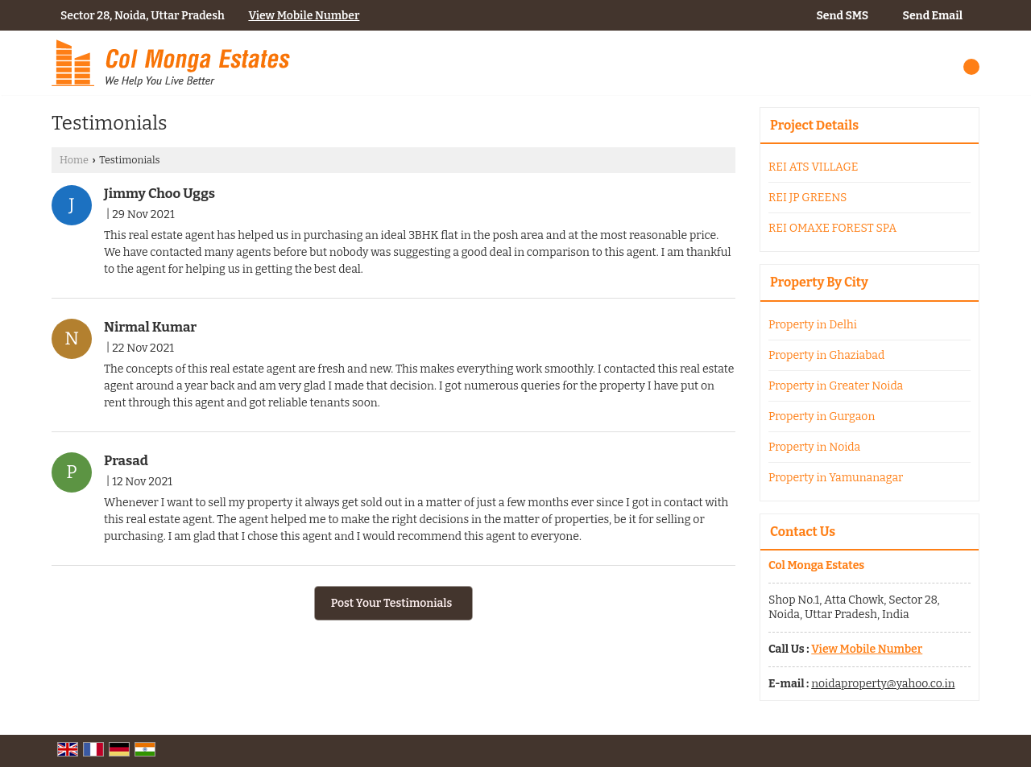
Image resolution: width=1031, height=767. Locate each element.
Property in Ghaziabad (826, 355)
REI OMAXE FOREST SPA (832, 228)
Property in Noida (814, 447)
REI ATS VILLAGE (813, 167)
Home (74, 160)
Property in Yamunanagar (835, 478)
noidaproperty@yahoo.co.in (882, 684)
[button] (303, 16)
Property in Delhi (812, 325)
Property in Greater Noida (835, 386)
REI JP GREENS (807, 197)
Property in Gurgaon (821, 416)
